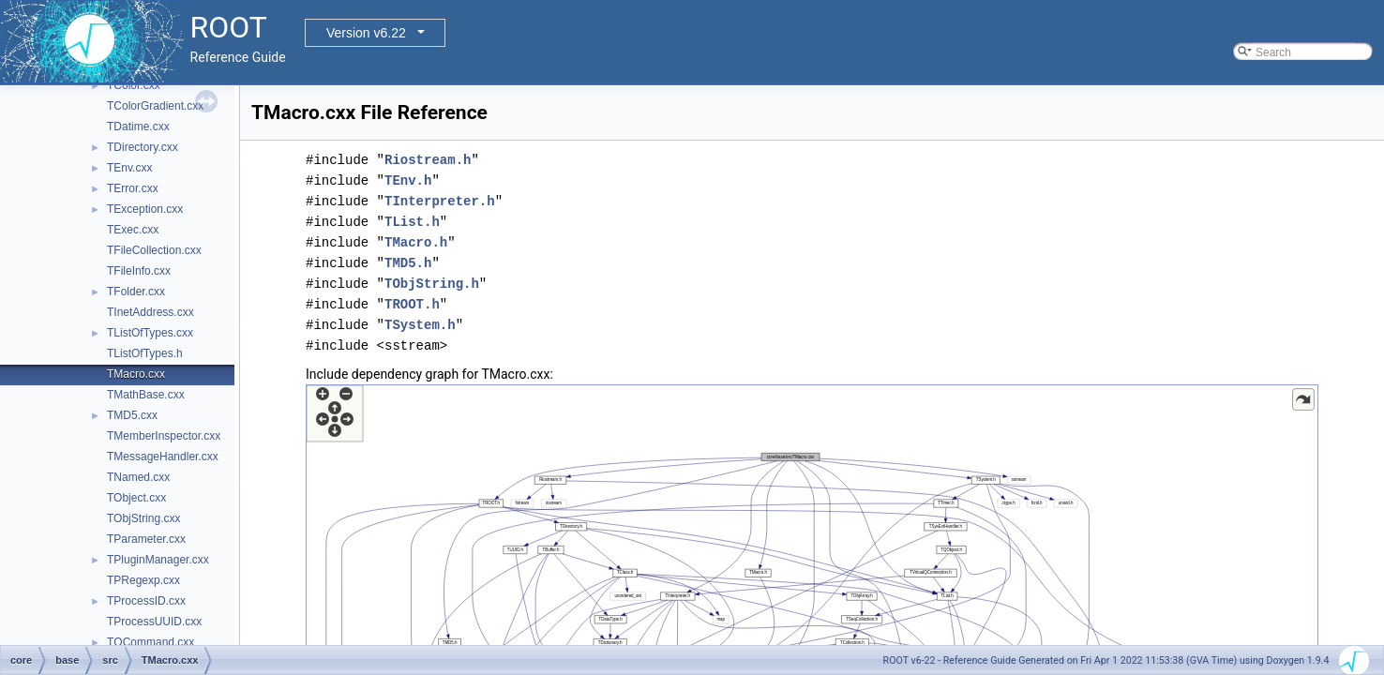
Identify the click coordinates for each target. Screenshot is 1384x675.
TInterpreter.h (439, 201)
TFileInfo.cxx (139, 271)
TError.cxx (132, 188)
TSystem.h (420, 325)
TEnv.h (407, 180)
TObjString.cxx (143, 518)
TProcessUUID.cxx (154, 621)
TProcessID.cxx (146, 601)
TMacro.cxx (136, 374)
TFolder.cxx (136, 291)
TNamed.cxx (138, 477)
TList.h (412, 222)
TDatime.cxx (138, 126)
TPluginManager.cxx (158, 559)
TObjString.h (431, 283)
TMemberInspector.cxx (163, 435)
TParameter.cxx (146, 539)
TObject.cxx (136, 497)
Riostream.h (427, 160)
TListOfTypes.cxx (150, 332)
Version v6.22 (366, 32)
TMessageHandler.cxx (162, 456)
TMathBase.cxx (146, 394)
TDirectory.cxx (142, 147)
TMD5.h (407, 263)
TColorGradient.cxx (155, 105)
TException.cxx (145, 209)
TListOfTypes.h (145, 353)
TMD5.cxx (132, 415)
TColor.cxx (133, 85)
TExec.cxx (132, 229)
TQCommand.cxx (150, 642)
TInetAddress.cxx (150, 312)
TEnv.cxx (129, 167)
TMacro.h (415, 242)
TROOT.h (412, 304)
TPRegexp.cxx (143, 580)
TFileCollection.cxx (154, 250)
